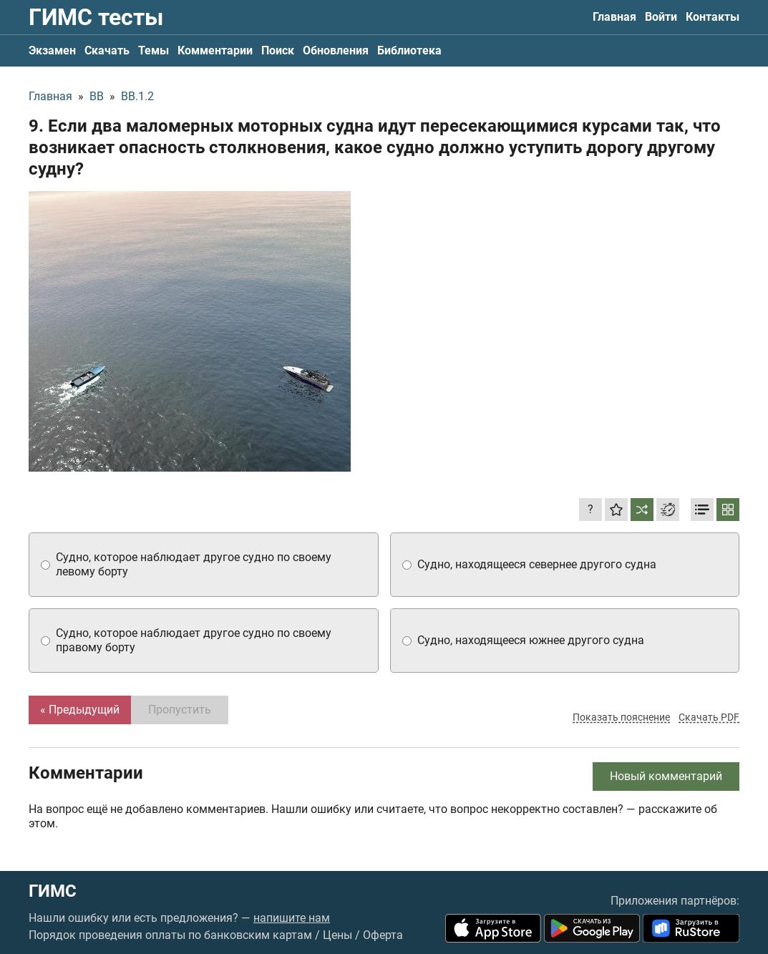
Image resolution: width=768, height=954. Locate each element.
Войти (661, 17)
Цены (337, 935)
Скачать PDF (709, 717)
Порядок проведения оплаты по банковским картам (170, 935)
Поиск (277, 50)
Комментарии (215, 50)
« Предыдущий (80, 709)
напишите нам (291, 918)
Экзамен (52, 50)
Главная (614, 17)
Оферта (383, 935)
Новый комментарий (666, 776)
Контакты (712, 17)
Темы (153, 50)
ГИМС (53, 891)
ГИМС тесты (96, 17)
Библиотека (409, 50)
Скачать (107, 50)
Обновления (336, 50)
